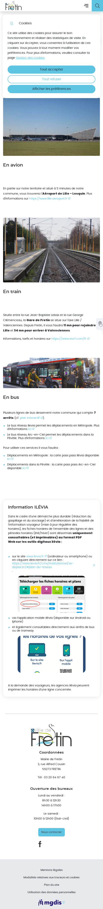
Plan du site (51, 885)
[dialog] (52, 56)
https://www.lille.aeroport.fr (48, 198)
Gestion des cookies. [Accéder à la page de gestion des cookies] (30, 57)
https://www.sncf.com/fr (68, 338)
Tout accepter (51, 69)
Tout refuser (51, 79)
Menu (86, 5)
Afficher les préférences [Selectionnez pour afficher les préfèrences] (51, 88)
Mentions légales (52, 870)
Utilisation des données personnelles (52, 892)
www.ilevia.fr (35, 556)
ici (29, 429)
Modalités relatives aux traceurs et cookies (51, 877)
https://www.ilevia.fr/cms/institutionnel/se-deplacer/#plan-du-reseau (43, 565)
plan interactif (30, 417)
